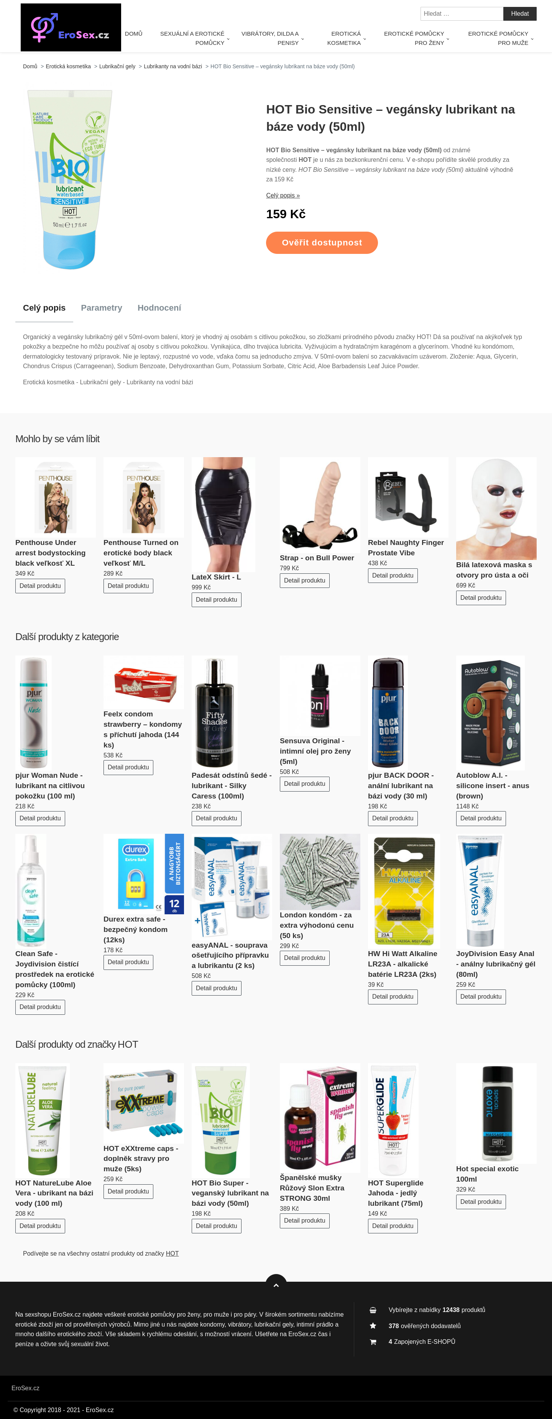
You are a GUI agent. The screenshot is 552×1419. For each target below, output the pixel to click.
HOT (128, 1044)
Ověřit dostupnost (322, 242)
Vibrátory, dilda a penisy (275, 38)
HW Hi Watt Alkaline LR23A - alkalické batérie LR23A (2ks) (402, 964)
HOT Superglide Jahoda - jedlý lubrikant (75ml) (396, 1193)
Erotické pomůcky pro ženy (416, 38)
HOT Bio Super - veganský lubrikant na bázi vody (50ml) (230, 1193)
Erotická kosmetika (348, 38)
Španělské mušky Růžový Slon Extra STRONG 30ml (312, 1188)
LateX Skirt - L (216, 577)
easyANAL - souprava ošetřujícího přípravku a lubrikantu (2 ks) (230, 955)
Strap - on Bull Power (317, 558)
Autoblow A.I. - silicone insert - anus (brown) (492, 785)
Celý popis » (283, 195)
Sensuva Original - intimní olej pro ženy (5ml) (315, 751)
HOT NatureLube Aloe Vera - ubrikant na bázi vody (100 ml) (54, 1193)
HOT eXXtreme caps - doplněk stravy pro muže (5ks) (141, 1158)
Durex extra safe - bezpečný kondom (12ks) (136, 929)
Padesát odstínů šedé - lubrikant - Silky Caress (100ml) (232, 785)
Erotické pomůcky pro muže (498, 38)
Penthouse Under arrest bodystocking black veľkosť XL (50, 552)
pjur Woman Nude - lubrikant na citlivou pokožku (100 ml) (50, 785)
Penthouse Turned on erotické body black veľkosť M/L (141, 552)
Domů (143, 33)
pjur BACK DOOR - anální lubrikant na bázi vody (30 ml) (401, 785)
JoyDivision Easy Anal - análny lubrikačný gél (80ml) (496, 964)
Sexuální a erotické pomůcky (200, 38)
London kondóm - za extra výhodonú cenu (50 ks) (317, 925)
